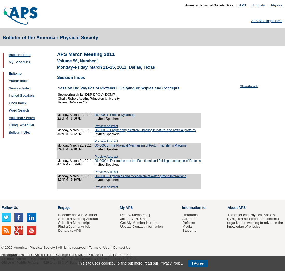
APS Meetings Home (266, 21)
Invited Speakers (22, 96)
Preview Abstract (106, 126)
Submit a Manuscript (74, 223)
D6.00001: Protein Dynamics (115, 115)
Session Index (20, 88)
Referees (189, 223)
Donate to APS (69, 230)
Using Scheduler (21, 125)
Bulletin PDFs (19, 132)
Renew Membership (135, 215)
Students (189, 230)
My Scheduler (19, 62)
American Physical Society (34, 247)
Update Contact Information (141, 226)
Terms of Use (99, 247)
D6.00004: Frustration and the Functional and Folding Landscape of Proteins (148, 161)
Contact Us (121, 247)
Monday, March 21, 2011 (74, 115)
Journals (258, 5)
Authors (188, 219)
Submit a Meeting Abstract (78, 219)
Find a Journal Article (74, 226)
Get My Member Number (139, 223)
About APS (236, 208)
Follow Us (10, 208)
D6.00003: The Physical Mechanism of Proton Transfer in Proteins (141, 145)
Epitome (15, 73)
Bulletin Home (20, 55)
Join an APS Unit (133, 219)
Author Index (18, 81)
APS (242, 5)
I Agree (198, 263)
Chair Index (18, 103)
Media (187, 226)
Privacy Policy (170, 263)
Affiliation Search (22, 118)
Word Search (19, 110)
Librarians (190, 215)
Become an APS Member (77, 215)
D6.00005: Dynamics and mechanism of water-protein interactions (140, 176)
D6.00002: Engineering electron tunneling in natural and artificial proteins (145, 130)
